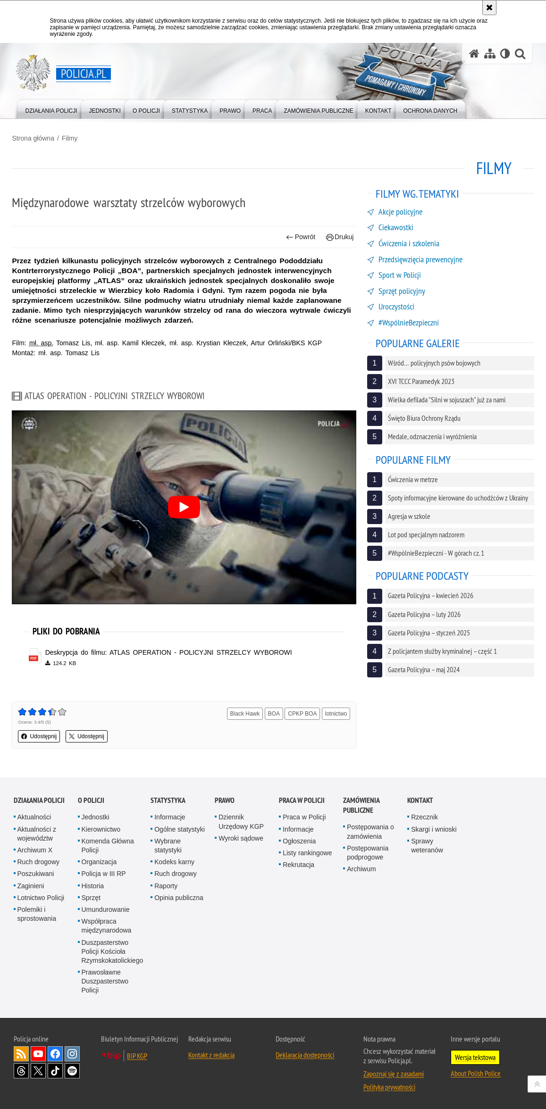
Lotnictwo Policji (41, 895)
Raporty (165, 883)
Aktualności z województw (36, 831)
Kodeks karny (174, 860)
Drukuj (339, 236)
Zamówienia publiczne (361, 803)
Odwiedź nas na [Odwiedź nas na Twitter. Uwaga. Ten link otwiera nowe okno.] (38, 1068)
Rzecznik (424, 815)
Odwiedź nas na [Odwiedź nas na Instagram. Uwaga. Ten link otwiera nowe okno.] (72, 1051)
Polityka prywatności (389, 1084)
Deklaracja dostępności (305, 1052)
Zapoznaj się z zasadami (393, 1071)
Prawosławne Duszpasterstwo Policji (105, 979)
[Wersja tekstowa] (505, 53)
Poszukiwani (35, 872)
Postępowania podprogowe (367, 850)
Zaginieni (30, 883)
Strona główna (35, 137)
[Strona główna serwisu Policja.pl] (474, 53)
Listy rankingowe (307, 851)
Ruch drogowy (38, 860)
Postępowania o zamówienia (370, 829)
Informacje (169, 815)
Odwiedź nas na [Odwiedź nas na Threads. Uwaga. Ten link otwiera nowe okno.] (21, 1068)
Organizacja (99, 860)
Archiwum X (35, 848)
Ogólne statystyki (179, 827)
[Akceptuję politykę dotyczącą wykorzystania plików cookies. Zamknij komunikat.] (489, 7)
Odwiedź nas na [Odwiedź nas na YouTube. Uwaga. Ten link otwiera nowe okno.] (38, 1051)
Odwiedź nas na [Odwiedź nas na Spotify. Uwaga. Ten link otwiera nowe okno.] (72, 1068)
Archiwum (361, 867)
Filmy (71, 137)
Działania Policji (39, 798)
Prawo (225, 798)
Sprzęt (91, 895)
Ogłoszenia (299, 839)
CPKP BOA (301, 712)
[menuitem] (51, 109)
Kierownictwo (101, 827)
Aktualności (34, 815)
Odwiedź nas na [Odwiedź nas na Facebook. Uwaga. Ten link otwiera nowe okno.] (55, 1051)
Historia (93, 883)
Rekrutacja (298, 863)
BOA (273, 712)
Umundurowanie (106, 907)
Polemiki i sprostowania (37, 912)
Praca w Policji (302, 798)
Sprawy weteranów (427, 843)
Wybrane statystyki (168, 843)
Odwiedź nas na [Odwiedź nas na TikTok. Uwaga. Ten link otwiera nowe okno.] (55, 1068)
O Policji (91, 798)
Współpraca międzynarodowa (107, 924)
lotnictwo (336, 712)
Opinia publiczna (178, 895)
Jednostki (95, 815)
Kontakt (420, 798)
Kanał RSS (21, 1051)
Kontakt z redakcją (211, 1052)
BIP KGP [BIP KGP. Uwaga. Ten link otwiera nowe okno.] (137, 1053)
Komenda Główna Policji (108, 843)
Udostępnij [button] (41, 735)
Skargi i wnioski (433, 827)
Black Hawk (245, 712)
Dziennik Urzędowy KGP (241, 819)
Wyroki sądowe (240, 836)
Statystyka (168, 798)
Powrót (300, 236)
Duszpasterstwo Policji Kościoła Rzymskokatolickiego (112, 949)
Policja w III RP (104, 872)
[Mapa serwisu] (490, 53)
